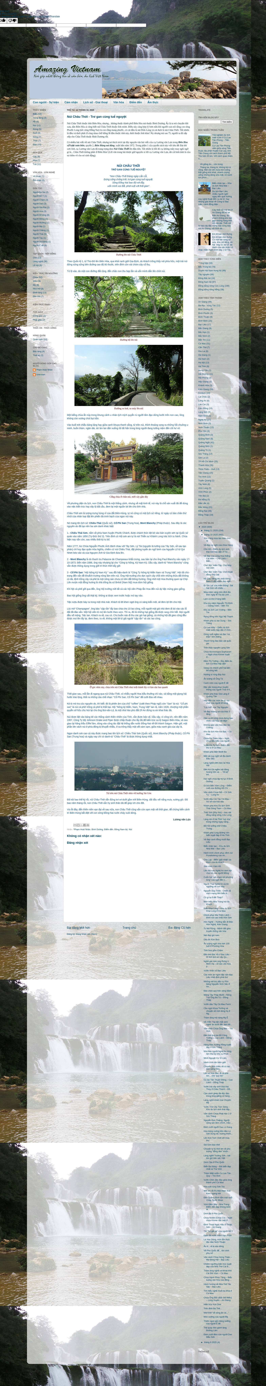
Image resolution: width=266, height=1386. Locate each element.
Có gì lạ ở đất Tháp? (213, 897)
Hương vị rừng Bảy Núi (214, 674)
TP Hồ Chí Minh (205, 461)
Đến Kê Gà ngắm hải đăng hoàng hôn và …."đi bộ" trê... (216, 772)
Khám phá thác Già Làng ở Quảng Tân (216, 695)
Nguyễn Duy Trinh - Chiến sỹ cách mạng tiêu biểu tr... (217, 892)
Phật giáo (37, 320)
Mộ (34, 285)
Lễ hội (36, 265)
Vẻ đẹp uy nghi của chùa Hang (218, 545)
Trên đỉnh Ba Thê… (213, 1308)
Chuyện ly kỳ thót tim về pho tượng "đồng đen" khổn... (217, 1150)
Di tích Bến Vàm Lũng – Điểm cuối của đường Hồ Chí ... (218, 786)
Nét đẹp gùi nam (211, 935)
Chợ (35, 258)
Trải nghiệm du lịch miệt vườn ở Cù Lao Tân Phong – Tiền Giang (221, 139)
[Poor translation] (12, 20)
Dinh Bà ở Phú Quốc (213, 1213)
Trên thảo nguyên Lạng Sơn (217, 648)
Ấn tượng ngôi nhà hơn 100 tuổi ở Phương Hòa (216, 944)
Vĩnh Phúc (203, 492)
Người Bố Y (38, 196)
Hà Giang (202, 355)
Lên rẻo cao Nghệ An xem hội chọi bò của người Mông (218, 871)
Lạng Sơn (202, 412)
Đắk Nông (203, 507)
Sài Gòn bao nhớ (212, 1145)
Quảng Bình (204, 435)
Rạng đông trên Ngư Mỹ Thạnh (218, 616)
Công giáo (38, 316)
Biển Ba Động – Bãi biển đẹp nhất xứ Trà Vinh (217, 1167)
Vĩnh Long (203, 488)
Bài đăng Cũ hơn (179, 927)
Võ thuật (37, 176)
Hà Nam (202, 359)
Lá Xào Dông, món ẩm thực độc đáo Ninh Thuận (217, 1240)
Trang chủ (129, 927)
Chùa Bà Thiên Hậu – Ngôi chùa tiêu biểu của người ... (218, 739)
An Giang (202, 302)
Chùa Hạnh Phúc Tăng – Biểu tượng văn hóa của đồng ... (218, 1278)
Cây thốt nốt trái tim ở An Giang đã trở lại (222, 211)
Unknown (40, 374)
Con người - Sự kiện (46, 102)
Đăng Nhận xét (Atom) (86, 934)
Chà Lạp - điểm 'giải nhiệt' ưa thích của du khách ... (217, 861)
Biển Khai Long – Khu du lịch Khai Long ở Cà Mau (217, 909)
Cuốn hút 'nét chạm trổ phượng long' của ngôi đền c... (218, 878)
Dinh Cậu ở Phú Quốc (214, 1162)
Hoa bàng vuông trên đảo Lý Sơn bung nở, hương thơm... (218, 1132)
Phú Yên (202, 431)
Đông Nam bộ (120, 829)
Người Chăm (39, 200)
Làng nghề (38, 261)
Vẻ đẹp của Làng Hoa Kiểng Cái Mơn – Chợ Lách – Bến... (217, 558)
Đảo (35, 144)
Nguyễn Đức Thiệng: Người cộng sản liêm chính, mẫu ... (218, 1121)
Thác (35, 140)
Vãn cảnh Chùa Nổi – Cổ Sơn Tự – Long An (218, 793)
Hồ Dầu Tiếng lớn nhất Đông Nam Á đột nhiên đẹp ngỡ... (218, 580)
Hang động (38, 118)
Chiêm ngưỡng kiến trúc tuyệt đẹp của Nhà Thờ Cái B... (217, 1265)
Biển (35, 114)
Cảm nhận (71, 102)
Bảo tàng (37, 351)
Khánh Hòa (203, 385)
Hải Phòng (203, 378)
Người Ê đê (38, 245)
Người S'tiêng (39, 230)
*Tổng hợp (203, 263)
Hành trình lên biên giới (215, 1062)
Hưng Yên (203, 370)
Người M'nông (39, 215)
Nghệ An (202, 420)
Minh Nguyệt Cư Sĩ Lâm (215, 1058)
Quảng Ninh (204, 446)
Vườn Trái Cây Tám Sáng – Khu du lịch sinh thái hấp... (217, 1108)
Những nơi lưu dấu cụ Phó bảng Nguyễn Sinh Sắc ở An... (217, 984)
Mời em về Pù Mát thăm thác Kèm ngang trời (217, 1192)
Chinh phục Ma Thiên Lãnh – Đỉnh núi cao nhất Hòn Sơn (218, 916)
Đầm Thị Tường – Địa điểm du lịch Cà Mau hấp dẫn (218, 662)
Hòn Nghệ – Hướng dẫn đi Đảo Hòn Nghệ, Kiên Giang (218, 923)
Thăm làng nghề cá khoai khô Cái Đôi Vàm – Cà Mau (218, 1271)
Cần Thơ (202, 347)
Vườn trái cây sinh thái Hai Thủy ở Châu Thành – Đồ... (218, 1087)
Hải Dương (203, 374)
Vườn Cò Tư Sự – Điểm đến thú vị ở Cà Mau (217, 746)
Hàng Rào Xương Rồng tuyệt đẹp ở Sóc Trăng (217, 1046)
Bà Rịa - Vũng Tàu (207, 305)
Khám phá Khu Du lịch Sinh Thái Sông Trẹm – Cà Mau (217, 807)
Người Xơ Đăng (40, 242)
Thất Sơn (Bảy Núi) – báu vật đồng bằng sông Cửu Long (217, 813)
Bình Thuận (203, 317)
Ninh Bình (203, 423)
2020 (204, 527)
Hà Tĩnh (202, 366)
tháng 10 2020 (211, 535)
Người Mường (39, 223)
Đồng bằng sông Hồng (209, 289)
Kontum (202, 393)
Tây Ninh (202, 484)
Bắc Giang (203, 328)
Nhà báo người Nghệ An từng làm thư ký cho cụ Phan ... (217, 1052)
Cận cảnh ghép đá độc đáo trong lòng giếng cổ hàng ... (218, 1094)
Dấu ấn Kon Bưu (211, 939)
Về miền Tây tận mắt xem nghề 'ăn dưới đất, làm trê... (218, 1023)
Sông (35, 137)
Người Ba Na (39, 192)
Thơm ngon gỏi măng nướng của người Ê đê (217, 1322)
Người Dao (38, 203)
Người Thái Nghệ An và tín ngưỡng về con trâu (216, 885)
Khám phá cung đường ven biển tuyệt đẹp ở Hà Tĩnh (216, 834)
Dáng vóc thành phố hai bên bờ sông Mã (217, 669)
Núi (130, 829)
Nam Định (203, 416)
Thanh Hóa (203, 465)
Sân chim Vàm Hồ (212, 866)
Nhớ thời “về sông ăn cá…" (216, 1313)
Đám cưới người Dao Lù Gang (218, 1127)
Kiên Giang (203, 389)
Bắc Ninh (202, 336)
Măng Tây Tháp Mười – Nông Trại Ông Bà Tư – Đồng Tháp (217, 997)
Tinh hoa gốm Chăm (213, 950)
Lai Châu (202, 397)
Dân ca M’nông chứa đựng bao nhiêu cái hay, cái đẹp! (218, 719)
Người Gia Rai (39, 207)
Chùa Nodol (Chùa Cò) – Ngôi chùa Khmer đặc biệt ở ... (218, 1219)
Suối (35, 133)
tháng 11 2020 (211, 530)
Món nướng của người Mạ (216, 1317)
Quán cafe (38, 339)
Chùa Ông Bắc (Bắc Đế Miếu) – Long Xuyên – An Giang (218, 1298)
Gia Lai (201, 351)
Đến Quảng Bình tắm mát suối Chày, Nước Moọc (218, 1198)
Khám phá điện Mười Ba (215, 752)
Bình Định (203, 321)
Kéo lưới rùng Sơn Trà (214, 1187)
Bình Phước (204, 313)
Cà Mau (202, 343)
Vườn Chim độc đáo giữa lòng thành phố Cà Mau (218, 1181)
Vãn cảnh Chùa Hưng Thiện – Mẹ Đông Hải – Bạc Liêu (218, 1258)
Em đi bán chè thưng (222, 234)
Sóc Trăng (203, 454)
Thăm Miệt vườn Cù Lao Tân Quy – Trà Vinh (217, 1174)
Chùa (35, 277)
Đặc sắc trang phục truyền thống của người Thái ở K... (218, 688)
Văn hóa (118, 102)
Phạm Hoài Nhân (44, 370)
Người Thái (38, 234)
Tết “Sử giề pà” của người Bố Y (218, 1231)
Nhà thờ (36, 289)
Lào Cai (202, 404)
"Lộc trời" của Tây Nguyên (216, 707)
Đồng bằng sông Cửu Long (211, 286)
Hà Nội (201, 362)
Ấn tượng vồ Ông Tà (213, 679)
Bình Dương (97, 829)
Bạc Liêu (202, 324)
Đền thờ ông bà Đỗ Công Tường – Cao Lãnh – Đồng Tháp (217, 1038)
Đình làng (37, 293)
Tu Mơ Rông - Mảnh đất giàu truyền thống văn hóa (217, 929)
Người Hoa (38, 211)
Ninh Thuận (203, 427)
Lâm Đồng (203, 408)
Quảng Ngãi (204, 442)
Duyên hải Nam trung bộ (209, 270)
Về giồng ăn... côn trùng (211, 164)
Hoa (35, 160)
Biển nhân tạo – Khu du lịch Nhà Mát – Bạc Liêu (222, 186)
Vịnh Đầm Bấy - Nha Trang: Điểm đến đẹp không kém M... (217, 1207)
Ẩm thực (152, 102)
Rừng (35, 129)
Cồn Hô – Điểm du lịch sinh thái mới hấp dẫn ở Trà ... (217, 550)
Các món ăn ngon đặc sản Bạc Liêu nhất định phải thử (218, 976)
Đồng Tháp (203, 515)
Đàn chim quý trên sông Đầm (217, 991)
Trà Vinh (202, 477)
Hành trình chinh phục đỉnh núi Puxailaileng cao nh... (218, 854)
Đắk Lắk (202, 503)
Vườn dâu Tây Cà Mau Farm (217, 1004)
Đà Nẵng (202, 499)
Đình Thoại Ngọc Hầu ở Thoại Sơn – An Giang (218, 1225)
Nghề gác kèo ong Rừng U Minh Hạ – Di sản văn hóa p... (217, 964)
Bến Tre (202, 340)
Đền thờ (36, 296)
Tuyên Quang (204, 480)
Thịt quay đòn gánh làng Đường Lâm (215, 1329)
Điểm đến (135, 102)
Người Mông (39, 219)
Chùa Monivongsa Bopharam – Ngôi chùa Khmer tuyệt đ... (217, 654)
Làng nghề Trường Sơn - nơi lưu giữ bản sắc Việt (217, 1156)
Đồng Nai (202, 511)
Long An (202, 401)
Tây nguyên (204, 274)
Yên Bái (202, 496)
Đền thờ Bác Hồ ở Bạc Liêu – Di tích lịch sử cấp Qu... (217, 955)
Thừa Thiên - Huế (206, 469)
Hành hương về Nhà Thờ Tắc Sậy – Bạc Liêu (217, 1285)
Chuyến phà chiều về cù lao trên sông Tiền (217, 1067)
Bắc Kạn (202, 332)
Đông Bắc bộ (204, 278)
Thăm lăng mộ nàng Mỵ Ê (216, 1018)
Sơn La (201, 458)
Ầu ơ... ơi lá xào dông (214, 1246)
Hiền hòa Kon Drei (212, 1304)
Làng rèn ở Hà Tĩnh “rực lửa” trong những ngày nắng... (217, 820)
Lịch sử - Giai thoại (95, 102)
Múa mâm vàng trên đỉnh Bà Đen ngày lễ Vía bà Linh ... (217, 593)
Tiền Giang (203, 473)
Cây (35, 156)
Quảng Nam (204, 439)
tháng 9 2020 (210, 1342)
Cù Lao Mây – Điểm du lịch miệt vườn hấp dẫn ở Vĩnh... (218, 628)
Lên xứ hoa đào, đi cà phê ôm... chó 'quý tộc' (216, 1074)
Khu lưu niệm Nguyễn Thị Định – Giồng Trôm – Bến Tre (218, 604)
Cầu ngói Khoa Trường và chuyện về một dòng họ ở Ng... (217, 1011)
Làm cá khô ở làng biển (215, 599)
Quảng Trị (203, 450)
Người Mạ (37, 226)
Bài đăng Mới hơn (78, 927)
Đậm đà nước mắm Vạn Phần (218, 1235)
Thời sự (36, 355)
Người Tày (38, 238)
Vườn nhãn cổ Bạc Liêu (215, 970)
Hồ (34, 121)
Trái (34, 164)
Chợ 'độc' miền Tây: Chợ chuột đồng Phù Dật (218, 573)
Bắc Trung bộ (204, 267)
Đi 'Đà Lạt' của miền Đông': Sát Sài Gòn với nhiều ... (218, 586)
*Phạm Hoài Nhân (81, 829)
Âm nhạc (37, 180)
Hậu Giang (203, 382)
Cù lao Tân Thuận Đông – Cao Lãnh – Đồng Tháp (218, 1081)
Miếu (35, 281)
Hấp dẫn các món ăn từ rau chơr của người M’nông (216, 701)
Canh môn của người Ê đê (216, 683)
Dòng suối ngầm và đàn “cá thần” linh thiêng (217, 635)
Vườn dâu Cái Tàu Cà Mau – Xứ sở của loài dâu (217, 800)
